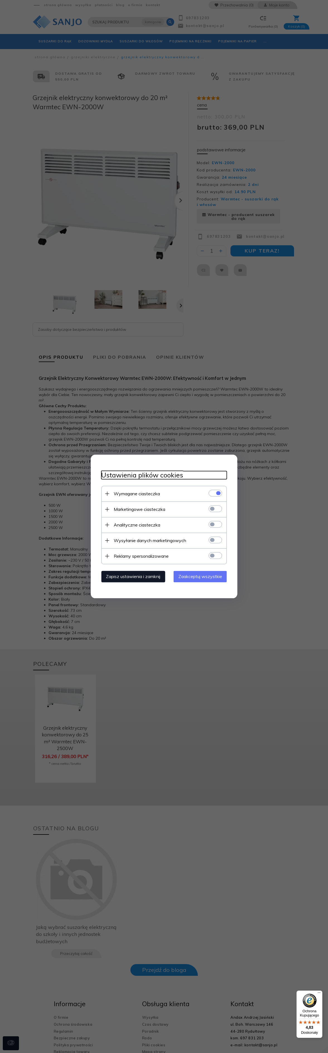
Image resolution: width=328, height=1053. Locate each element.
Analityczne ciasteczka (136, 525)
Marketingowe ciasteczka (138, 509)
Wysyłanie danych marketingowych (149, 540)
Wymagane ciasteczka (136, 493)
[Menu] (319, 994)
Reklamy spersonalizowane (140, 556)
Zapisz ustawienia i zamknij (132, 576)
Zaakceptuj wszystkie (201, 576)
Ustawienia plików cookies (141, 475)
